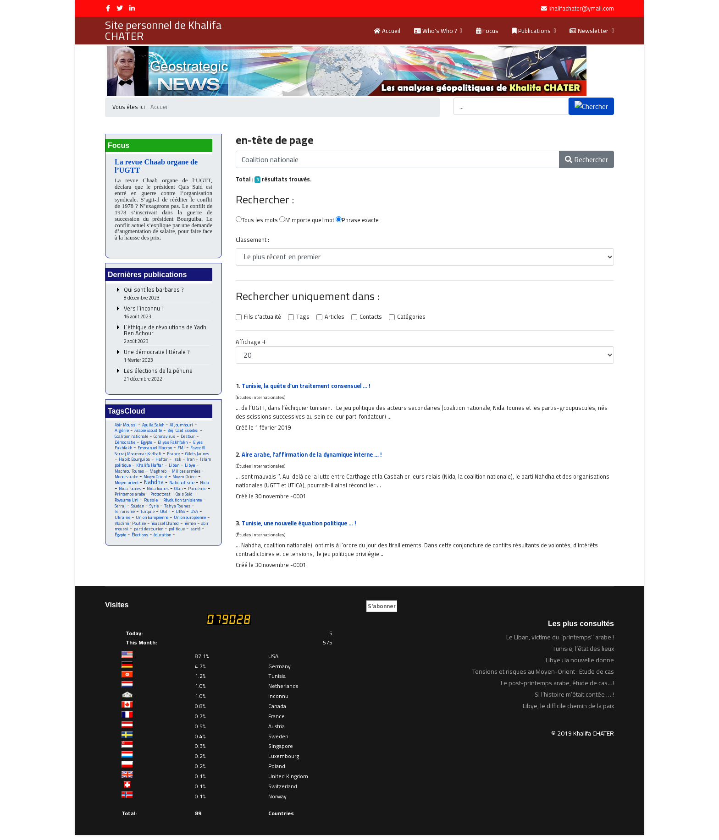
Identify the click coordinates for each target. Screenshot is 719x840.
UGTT (166, 516)
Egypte (147, 445)
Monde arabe (127, 481)
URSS (181, 516)
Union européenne (190, 522)
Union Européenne (152, 522)
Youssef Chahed (166, 528)
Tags (302, 318)
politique (177, 534)
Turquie (147, 516)
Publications (531, 30)
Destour (189, 439)
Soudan (137, 510)
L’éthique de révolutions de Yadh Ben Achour (167, 337)
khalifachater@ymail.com (581, 8)
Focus (487, 30)
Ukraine (123, 522)
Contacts (369, 318)
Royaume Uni (127, 504)
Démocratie (125, 445)
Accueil (387, 30)
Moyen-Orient (188, 481)
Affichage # (250, 343)
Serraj (120, 510)
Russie (151, 504)
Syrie (154, 510)
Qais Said (185, 498)
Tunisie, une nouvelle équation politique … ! (302, 527)
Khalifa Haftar (150, 469)
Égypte (121, 540)
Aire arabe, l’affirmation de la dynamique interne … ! (314, 457)
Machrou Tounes (130, 475)
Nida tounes (158, 492)
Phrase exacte (358, 221)
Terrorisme (125, 516)
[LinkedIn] (132, 8)
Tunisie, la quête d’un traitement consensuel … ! (309, 387)
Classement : (252, 240)
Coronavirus (165, 439)
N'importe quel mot (307, 221)
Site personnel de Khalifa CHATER (163, 31)
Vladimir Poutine (130, 528)
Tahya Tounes (178, 510)
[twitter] (119, 8)
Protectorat (161, 498)
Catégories (409, 318)
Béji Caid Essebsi (184, 433)
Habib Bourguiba (134, 463)
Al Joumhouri (182, 427)
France (173, 457)
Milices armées (188, 475)
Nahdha (154, 485)
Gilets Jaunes (198, 457)
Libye (190, 468)
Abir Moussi (126, 427)
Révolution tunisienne (184, 504)
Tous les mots (256, 221)
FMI (182, 451)
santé (195, 534)
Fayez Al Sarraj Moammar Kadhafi (160, 454)
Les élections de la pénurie (167, 377)
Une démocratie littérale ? (167, 358)
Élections (140, 540)
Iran (191, 463)
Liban (174, 469)
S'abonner (382, 610)
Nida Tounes (130, 492)
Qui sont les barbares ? (167, 296)
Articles (333, 318)
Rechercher (586, 159)
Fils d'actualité (262, 318)
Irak (178, 463)
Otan (179, 492)
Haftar (161, 463)
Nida (205, 487)
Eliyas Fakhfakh (173, 445)
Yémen (191, 528)
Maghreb (160, 474)
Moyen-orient (127, 487)
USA (196, 516)
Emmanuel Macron (155, 451)
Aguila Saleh (154, 427)
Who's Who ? (435, 30)
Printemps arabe (130, 498)
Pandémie (198, 492)
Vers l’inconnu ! (167, 315)
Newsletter (589, 30)
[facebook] (108, 8)
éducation (163, 540)
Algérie (122, 432)
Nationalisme (182, 487)
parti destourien (148, 534)
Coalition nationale (132, 439)
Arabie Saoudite (148, 433)
